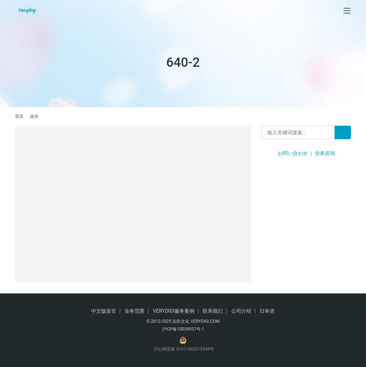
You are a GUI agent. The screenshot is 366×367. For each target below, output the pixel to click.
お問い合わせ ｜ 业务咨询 (306, 153)
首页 (19, 116)
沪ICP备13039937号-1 (183, 329)
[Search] (343, 132)
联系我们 (213, 311)
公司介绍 (241, 311)
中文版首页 (103, 311)
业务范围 (134, 311)
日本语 (266, 311)
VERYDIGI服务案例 (173, 311)
